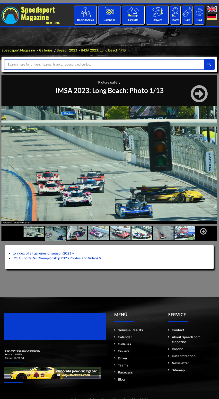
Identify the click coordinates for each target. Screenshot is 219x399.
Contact (178, 330)
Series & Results (130, 330)
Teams (175, 20)
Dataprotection (183, 356)
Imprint (177, 349)
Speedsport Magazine (18, 50)
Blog (199, 20)
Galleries (46, 50)
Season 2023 (67, 50)
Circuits (133, 20)
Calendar (109, 20)
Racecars (125, 372)
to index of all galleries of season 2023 (43, 253)
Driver (122, 358)
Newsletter (180, 363)
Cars (187, 20)
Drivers (157, 20)
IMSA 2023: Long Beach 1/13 (103, 50)
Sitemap (178, 370)
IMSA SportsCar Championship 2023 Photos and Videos (57, 258)
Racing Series (85, 20)
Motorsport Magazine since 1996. (31, 330)
